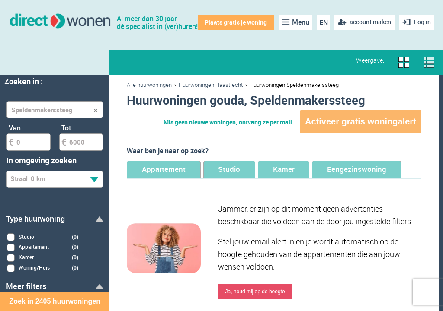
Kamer (286, 170)
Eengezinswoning (360, 170)
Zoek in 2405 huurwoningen (54, 301)
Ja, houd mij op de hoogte (255, 292)
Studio (231, 170)
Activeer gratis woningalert (360, 121)
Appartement (164, 170)
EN (323, 22)
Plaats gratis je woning (236, 22)
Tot (66, 128)
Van (15, 128)
